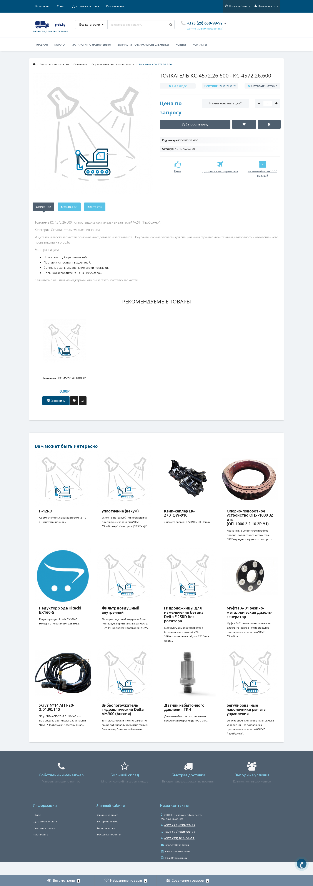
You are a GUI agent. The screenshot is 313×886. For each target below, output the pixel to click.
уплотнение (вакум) (120, 511)
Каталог (60, 44)
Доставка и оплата (64, 6)
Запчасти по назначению (91, 44)
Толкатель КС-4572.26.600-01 (64, 378)
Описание (43, 207)
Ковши (181, 44)
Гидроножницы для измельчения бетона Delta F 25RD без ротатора (183, 618)
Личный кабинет (107, 827)
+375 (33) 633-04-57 (178, 851)
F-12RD (45, 511)
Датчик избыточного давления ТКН (184, 716)
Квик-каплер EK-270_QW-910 (179, 513)
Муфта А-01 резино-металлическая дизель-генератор (249, 616)
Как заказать (94, 6)
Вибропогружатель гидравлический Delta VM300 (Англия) (123, 718)
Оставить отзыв (264, 86)
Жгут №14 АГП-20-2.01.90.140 (56, 716)
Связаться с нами (44, 840)
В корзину (56, 400)
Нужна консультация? (225, 103)
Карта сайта (40, 847)
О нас (39, 6)
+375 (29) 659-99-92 (178, 838)
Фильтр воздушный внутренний (120, 614)
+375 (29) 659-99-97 (178, 844)
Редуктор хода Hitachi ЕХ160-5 (60, 614)
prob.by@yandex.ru (175, 857)
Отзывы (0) (69, 207)
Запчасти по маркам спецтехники (143, 44)
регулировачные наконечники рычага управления (246, 718)
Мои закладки (106, 840)
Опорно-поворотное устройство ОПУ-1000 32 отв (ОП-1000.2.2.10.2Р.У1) (250, 517)
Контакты (118, 6)
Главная (42, 44)
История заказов (107, 834)
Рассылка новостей (109, 847)
